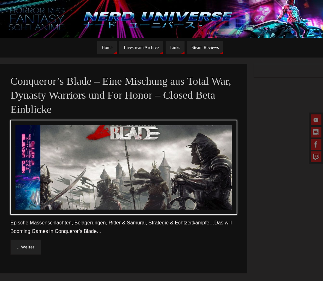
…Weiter (26, 247)
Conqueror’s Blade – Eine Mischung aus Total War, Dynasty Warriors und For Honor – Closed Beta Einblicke (120, 95)
